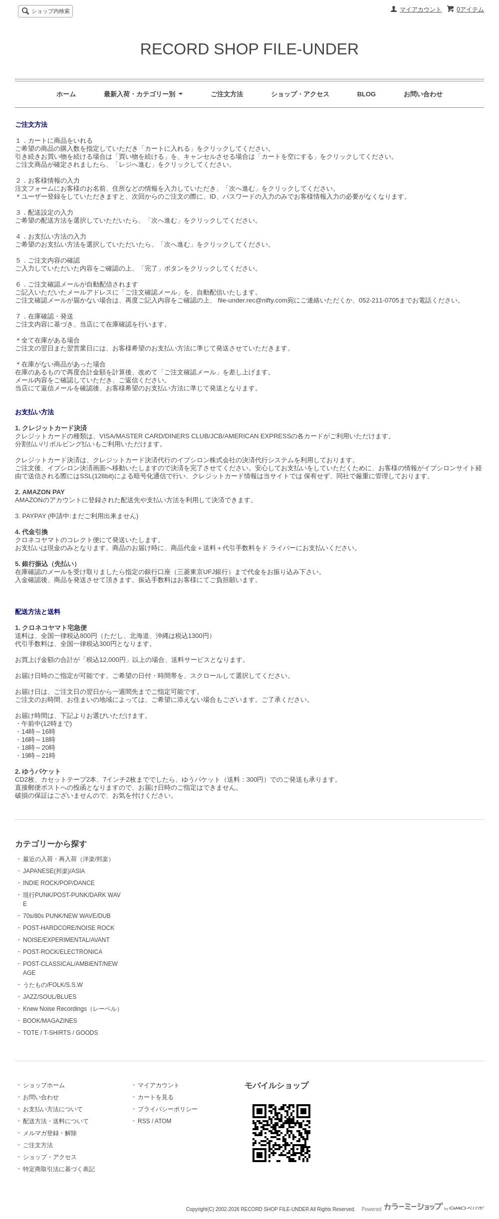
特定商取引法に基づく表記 (59, 1169)
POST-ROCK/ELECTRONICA (62, 951)
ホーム (66, 94)
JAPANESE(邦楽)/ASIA (54, 871)
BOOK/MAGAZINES (50, 1020)
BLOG (366, 94)
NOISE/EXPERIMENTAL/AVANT (66, 939)
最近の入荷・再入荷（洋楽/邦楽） (68, 859)
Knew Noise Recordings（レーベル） (73, 1008)
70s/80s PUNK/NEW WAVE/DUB (67, 916)
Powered (423, 1209)
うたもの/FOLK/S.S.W (53, 984)
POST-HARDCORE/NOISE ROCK (68, 927)
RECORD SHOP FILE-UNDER (249, 49)
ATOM (163, 1121)
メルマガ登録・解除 (50, 1133)
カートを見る (156, 1097)
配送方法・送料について (56, 1121)
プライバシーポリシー (168, 1109)
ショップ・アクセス (300, 94)
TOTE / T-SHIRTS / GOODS (60, 1032)
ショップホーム (44, 1085)
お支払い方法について (53, 1109)
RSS (144, 1121)
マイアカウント (421, 9)
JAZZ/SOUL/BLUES (49, 996)
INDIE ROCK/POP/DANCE (59, 883)
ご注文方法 (227, 94)
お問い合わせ (423, 94)
